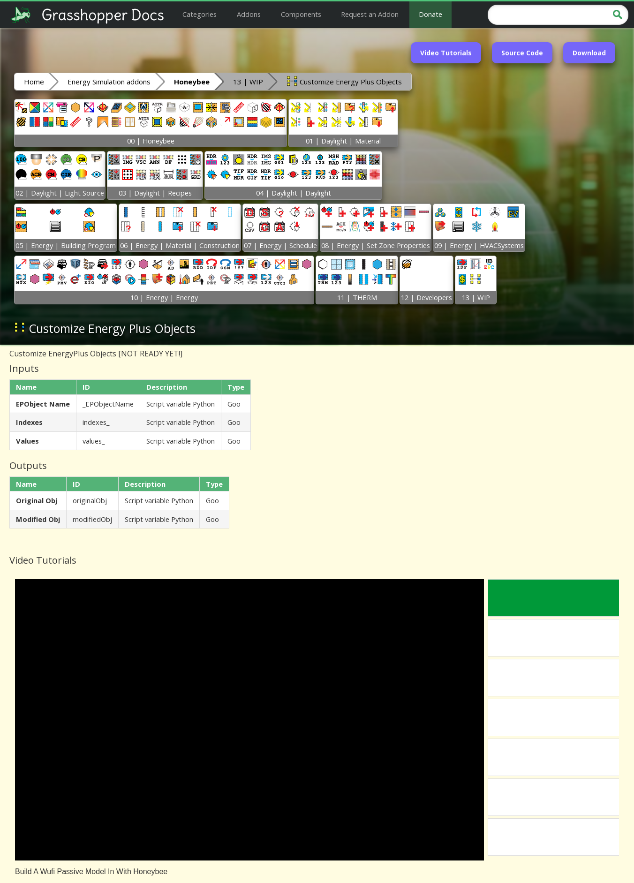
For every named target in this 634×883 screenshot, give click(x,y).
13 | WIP (248, 81)
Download (589, 52)
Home (34, 81)
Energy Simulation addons (109, 81)
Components (301, 14)
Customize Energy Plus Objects (344, 81)
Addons (249, 14)
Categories (199, 14)
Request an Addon (370, 14)
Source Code (522, 52)
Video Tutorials (446, 52)
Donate (430, 14)
